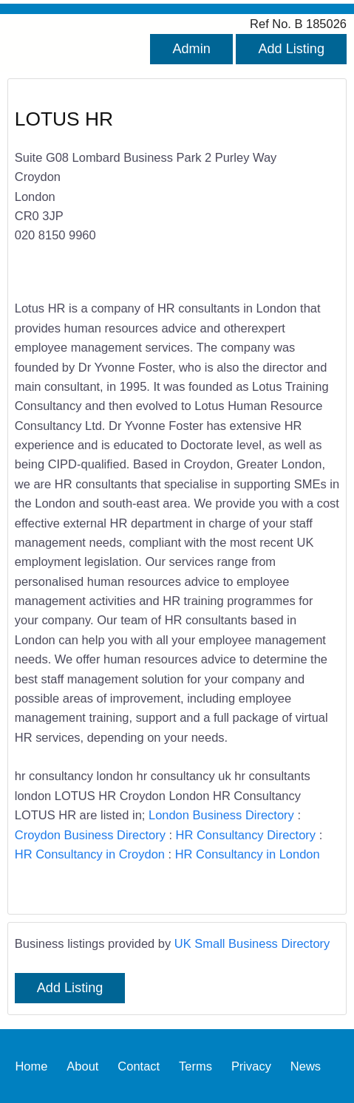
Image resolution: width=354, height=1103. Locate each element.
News (305, 1066)
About (82, 1066)
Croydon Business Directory (90, 834)
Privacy (251, 1066)
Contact (139, 1066)
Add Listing (291, 48)
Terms (195, 1066)
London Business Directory (221, 815)
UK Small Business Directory (252, 943)
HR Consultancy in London (247, 854)
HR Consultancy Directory (246, 834)
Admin (191, 48)
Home (31, 1066)
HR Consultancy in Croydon (90, 854)
